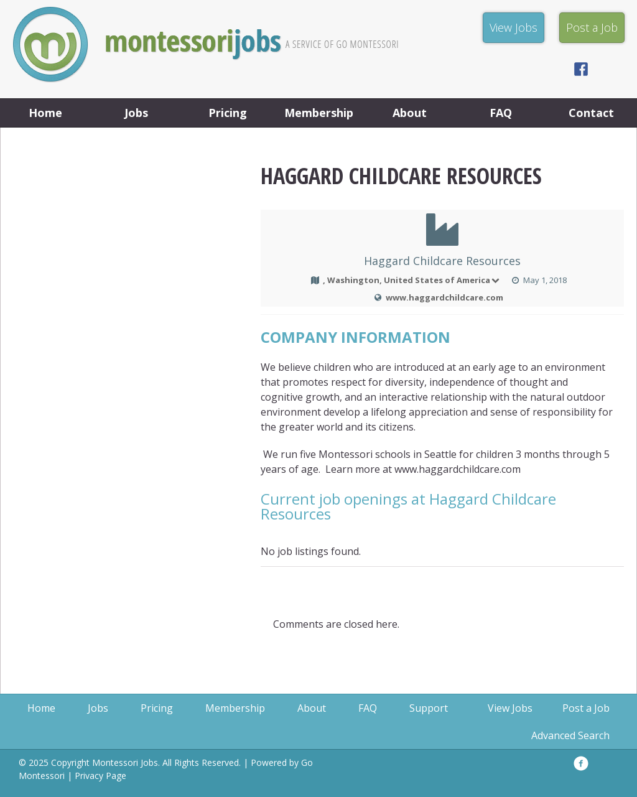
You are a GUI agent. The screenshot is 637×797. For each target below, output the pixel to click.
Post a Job (586, 708)
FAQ (501, 112)
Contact (591, 112)
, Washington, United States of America (412, 280)
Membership (318, 112)
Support (428, 708)
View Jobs (510, 708)
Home (45, 112)
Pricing (227, 112)
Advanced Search (570, 735)
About (410, 112)
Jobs (136, 112)
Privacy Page (100, 775)
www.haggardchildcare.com (444, 297)
